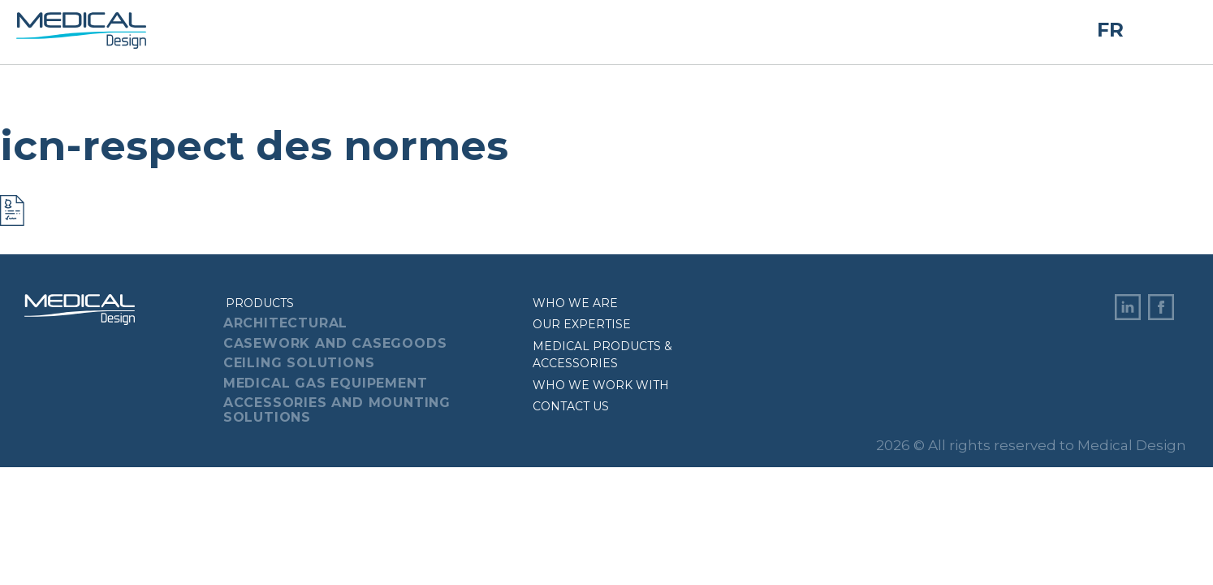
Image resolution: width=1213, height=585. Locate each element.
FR (1110, 30)
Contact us (571, 406)
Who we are (575, 303)
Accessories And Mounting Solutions (337, 410)
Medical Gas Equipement (325, 383)
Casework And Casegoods (335, 343)
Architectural (285, 323)
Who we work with (601, 385)
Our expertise (582, 324)
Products (260, 303)
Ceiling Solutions (299, 362)
